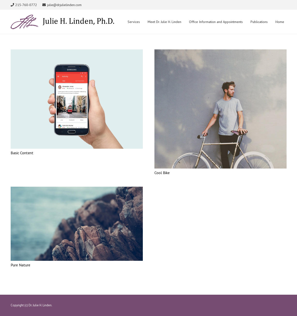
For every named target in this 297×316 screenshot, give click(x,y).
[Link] (62, 22)
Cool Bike (162, 172)
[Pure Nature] (77, 189)
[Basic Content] (77, 52)
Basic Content (22, 152)
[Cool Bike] (220, 52)
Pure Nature (20, 264)
